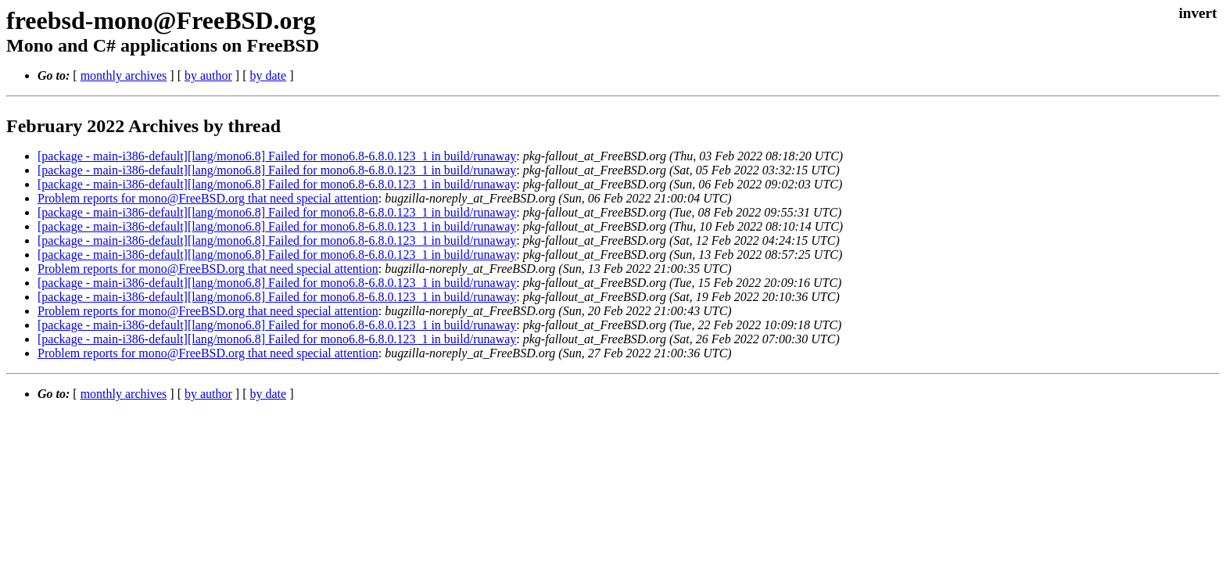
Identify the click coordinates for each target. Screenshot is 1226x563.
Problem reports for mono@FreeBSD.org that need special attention (208, 198)
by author (208, 75)
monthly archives (124, 75)
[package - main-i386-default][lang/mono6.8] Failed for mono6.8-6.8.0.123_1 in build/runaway (277, 156)
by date (267, 75)
